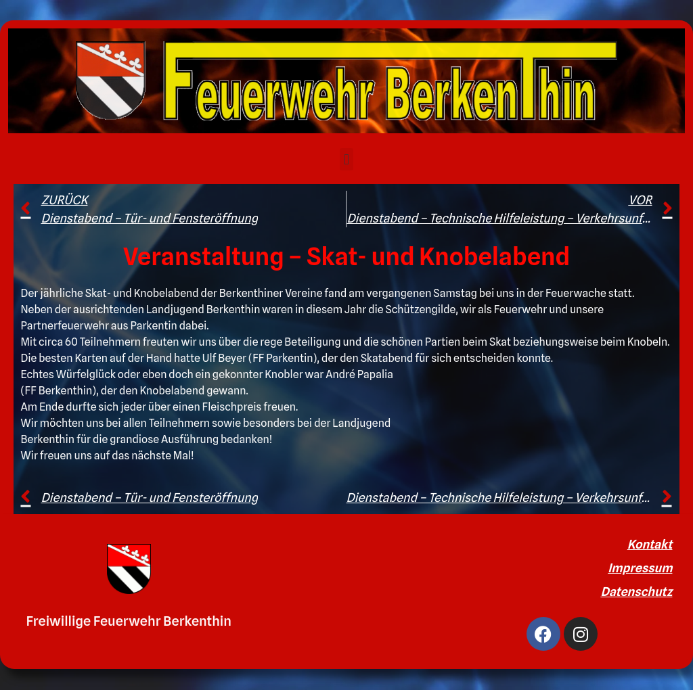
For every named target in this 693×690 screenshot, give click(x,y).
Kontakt (650, 544)
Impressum (640, 568)
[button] (346, 159)
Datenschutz (636, 591)
